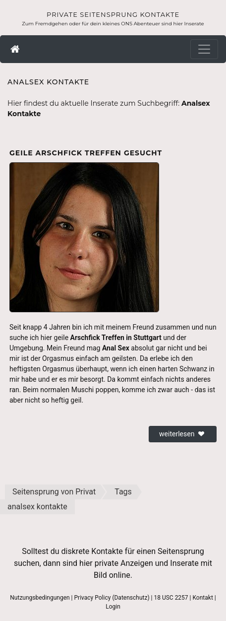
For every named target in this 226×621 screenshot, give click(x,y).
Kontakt (203, 597)
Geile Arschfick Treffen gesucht (85, 152)
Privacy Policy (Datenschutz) (112, 597)
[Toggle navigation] (204, 49)
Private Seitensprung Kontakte (113, 14)
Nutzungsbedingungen (39, 597)
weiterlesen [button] (182, 434)
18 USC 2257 (171, 597)
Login (113, 606)
